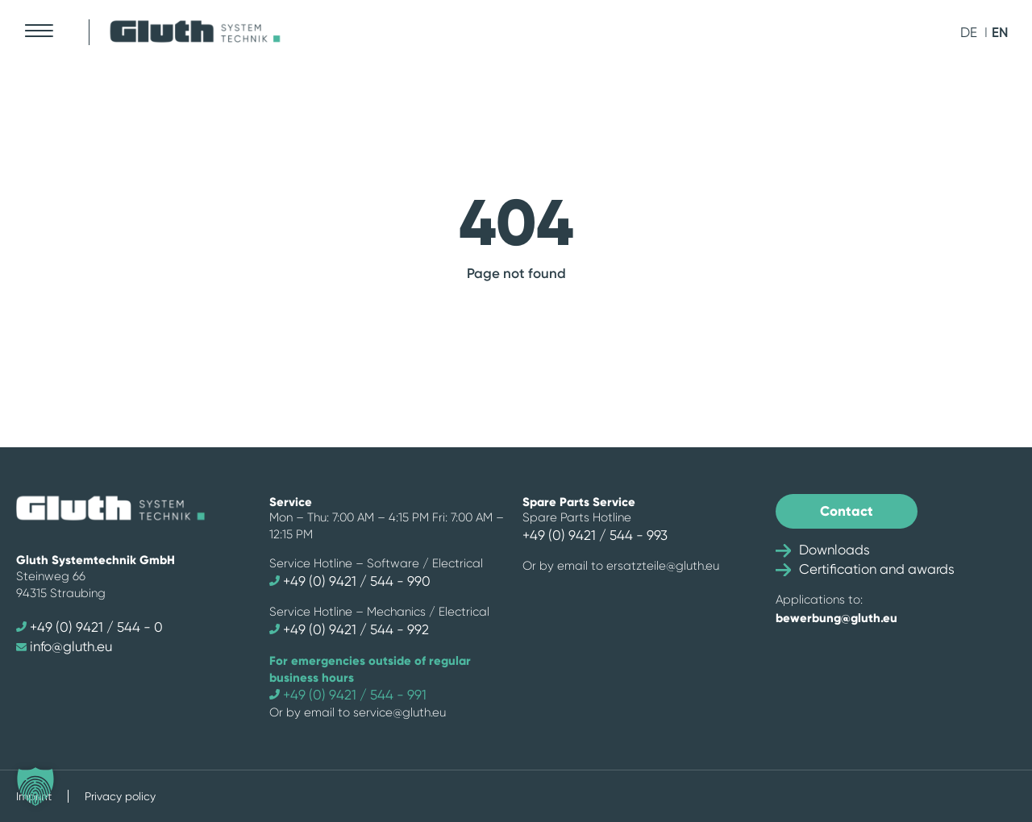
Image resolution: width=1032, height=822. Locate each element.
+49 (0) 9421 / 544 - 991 (348, 695)
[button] (35, 786)
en (1000, 32)
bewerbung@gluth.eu (836, 617)
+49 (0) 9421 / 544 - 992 (349, 629)
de (968, 32)
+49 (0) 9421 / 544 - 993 (595, 535)
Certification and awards (865, 569)
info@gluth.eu (64, 646)
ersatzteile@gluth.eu (662, 565)
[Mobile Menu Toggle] (38, 30)
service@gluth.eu (399, 712)
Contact (846, 511)
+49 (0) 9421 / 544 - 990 (350, 581)
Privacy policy (120, 796)
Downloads (823, 550)
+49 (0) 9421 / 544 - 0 (89, 627)
